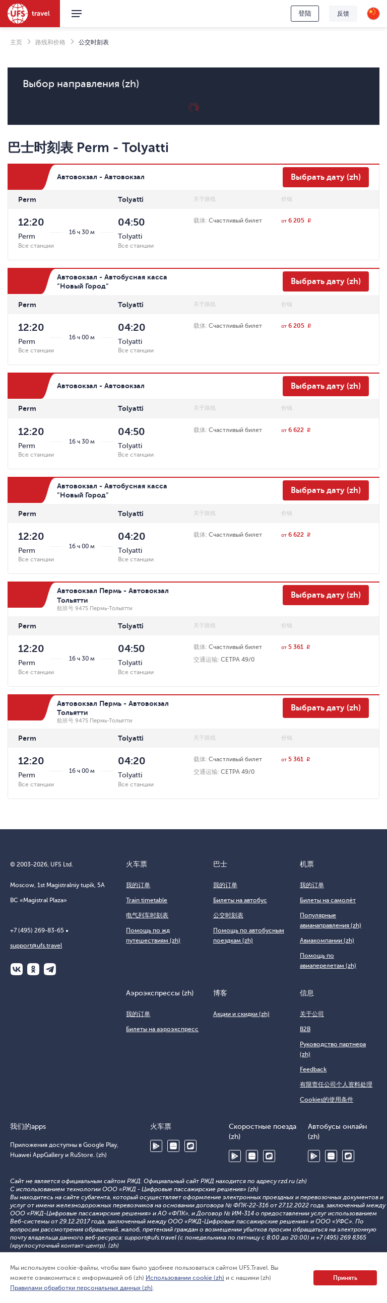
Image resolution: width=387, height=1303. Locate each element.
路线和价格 (50, 42)
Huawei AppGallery (173, 1146)
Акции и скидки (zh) (241, 1014)
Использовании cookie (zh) (185, 1277)
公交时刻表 (228, 915)
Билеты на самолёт (328, 900)
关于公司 (312, 1014)
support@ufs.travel (36, 945)
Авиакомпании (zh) (327, 940)
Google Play (156, 1146)
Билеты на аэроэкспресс (162, 1029)
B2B (305, 1029)
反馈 (343, 13)
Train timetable (146, 900)
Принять (345, 1277)
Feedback (313, 1069)
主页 (16, 42)
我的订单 (138, 885)
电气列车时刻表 (147, 915)
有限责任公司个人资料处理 (336, 1084)
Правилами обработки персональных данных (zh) (81, 1287)
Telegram (49, 969)
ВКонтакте (16, 969)
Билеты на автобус (240, 900)
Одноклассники (33, 969)
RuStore (190, 1146)
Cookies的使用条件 (326, 1099)
